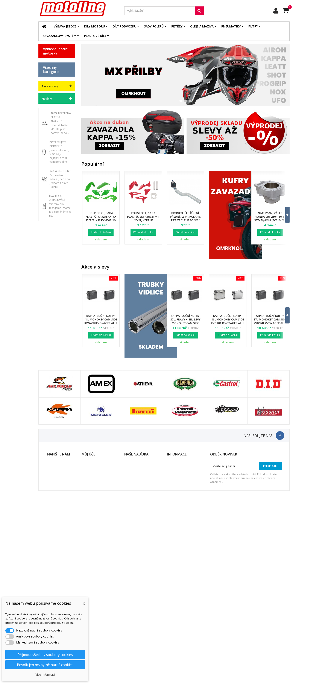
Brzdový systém (53, 222)
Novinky (47, 341)
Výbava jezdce (65, 26)
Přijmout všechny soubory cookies (45, 654)
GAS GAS (49, 76)
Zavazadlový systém (59, 36)
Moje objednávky (93, 627)
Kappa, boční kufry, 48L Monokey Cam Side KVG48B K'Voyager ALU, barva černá (101, 321)
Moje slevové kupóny (95, 649)
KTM (46, 106)
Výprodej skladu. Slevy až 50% (54, 313)
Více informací (45, 674)
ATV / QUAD (51, 129)
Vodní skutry (51, 289)
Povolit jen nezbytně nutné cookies (45, 664)
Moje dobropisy (92, 632)
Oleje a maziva (202, 26)
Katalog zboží (52, 155)
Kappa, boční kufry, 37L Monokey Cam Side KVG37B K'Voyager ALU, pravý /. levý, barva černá (270, 323)
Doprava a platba (178, 627)
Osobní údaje (90, 643)
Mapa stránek (133, 643)
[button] (285, 214)
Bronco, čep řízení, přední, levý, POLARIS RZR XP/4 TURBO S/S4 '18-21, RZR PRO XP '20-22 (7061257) (185, 220)
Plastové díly (95, 36)
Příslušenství (51, 282)
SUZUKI (48, 114)
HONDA (48, 84)
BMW (46, 69)
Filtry (253, 26)
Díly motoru (94, 26)
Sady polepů (154, 26)
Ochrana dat (175, 638)
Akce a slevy (50, 329)
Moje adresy (90, 638)
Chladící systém (53, 230)
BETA (46, 61)
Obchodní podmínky (180, 632)
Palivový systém (53, 237)
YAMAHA (49, 121)
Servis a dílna (52, 263)
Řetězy (176, 26)
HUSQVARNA (52, 91)
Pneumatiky (231, 26)
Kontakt (172, 643)
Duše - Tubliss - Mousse (53, 272)
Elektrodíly (50, 200)
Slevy (127, 627)
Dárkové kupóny (54, 304)
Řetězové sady (52, 207)
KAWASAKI (50, 99)
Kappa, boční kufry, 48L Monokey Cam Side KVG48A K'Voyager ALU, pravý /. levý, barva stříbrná (227, 323)
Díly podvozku (124, 26)
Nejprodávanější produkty (141, 638)
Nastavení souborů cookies (99, 655)
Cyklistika (49, 297)
